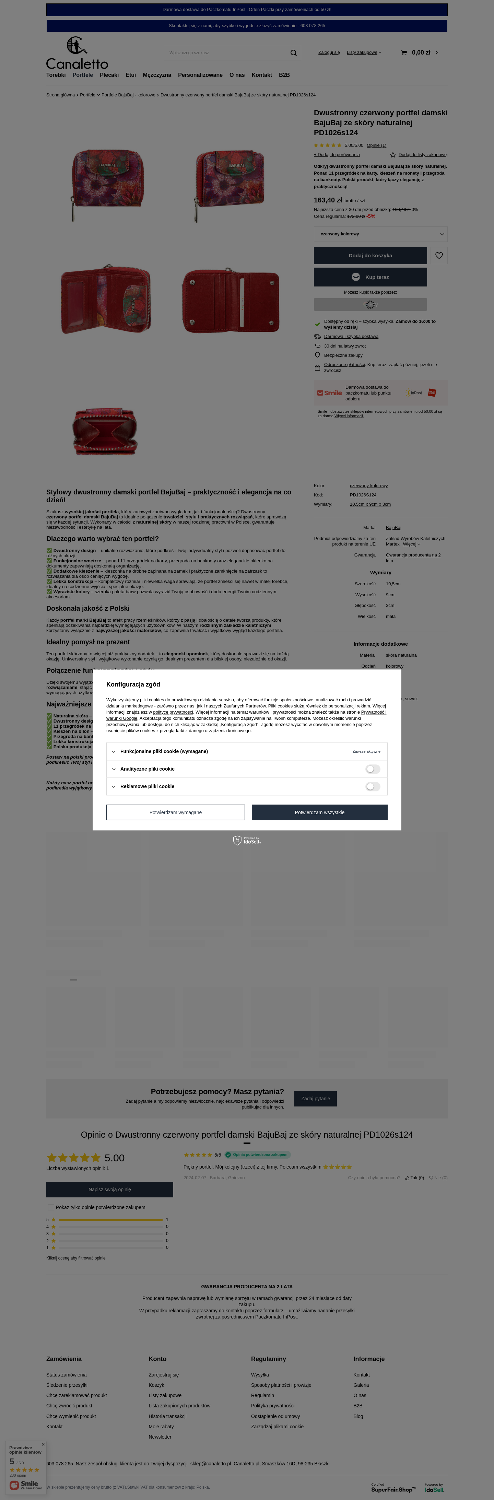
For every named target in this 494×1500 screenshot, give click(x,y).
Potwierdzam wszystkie (320, 812)
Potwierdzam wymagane (176, 812)
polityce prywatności (173, 712)
